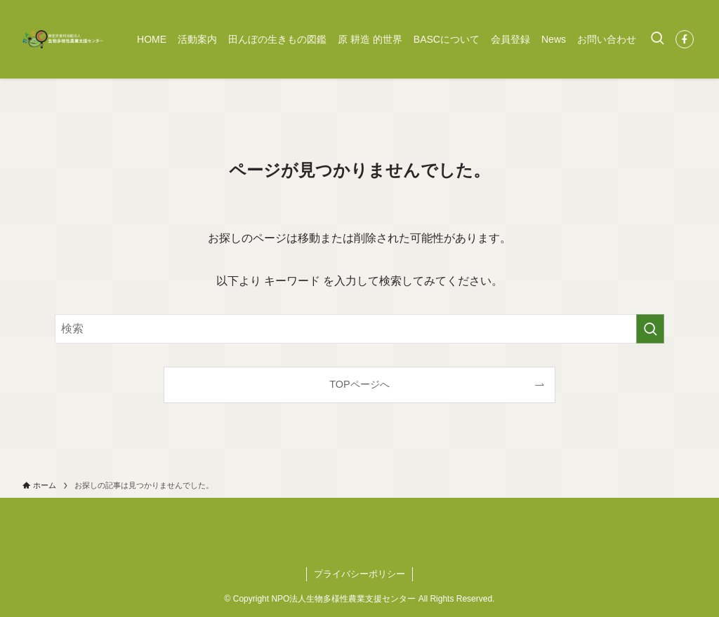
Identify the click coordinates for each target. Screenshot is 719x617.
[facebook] (684, 39)
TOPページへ (359, 384)
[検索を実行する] (650, 329)
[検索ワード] (359, 329)
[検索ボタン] (657, 39)
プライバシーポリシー (359, 574)
